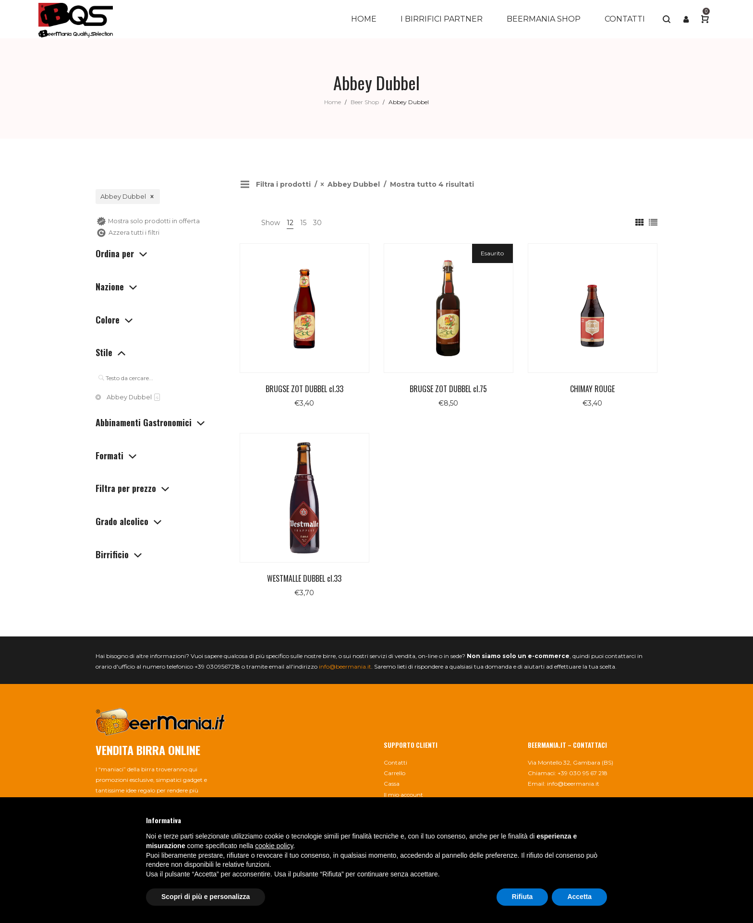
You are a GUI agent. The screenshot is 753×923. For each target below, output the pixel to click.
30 (317, 222)
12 (290, 222)
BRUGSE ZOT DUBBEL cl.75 (448, 389)
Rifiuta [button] (522, 896)
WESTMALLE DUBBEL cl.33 (304, 578)
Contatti (395, 762)
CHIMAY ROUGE (592, 389)
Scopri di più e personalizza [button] (205, 896)
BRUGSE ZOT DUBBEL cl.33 (304, 389)
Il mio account (403, 794)
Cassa (392, 783)
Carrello (394, 773)
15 (303, 222)
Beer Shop (365, 102)
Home (332, 102)
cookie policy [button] (274, 846)
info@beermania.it (345, 666)
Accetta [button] (579, 896)
